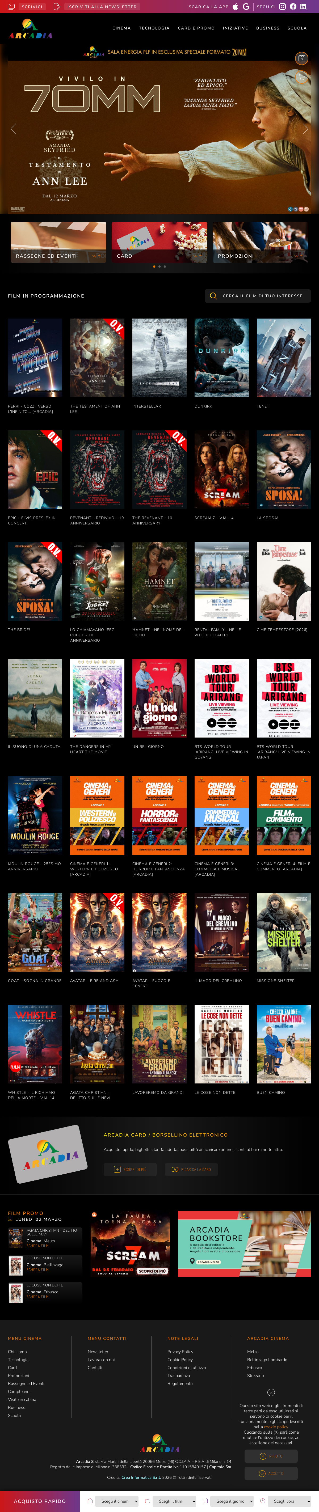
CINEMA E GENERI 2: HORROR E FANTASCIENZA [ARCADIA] (158, 869)
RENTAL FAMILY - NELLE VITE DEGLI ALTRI (218, 632)
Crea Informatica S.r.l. (141, 1477)
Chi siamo (17, 1352)
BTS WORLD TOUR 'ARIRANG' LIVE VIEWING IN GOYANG (221, 752)
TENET (263, 406)
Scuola (297, 28)
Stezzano (255, 1376)
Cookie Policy (180, 1360)
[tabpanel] (58, 242)
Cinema (121, 28)
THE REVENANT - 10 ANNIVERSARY (152, 520)
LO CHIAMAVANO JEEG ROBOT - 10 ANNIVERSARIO (92, 635)
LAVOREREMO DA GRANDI (158, 1092)
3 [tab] (164, 266)
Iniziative (235, 28)
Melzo (253, 1352)
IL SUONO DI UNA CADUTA (34, 746)
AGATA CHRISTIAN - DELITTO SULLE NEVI (90, 1095)
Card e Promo (196, 28)
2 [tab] (159, 266)
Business (268, 28)
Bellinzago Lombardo (267, 1360)
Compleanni (19, 1392)
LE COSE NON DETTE (215, 1092)
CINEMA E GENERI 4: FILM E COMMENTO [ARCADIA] (283, 866)
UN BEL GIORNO (148, 746)
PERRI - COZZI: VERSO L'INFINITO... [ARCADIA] (30, 409)
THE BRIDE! (19, 629)
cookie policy (276, 1427)
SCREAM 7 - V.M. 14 (214, 517)
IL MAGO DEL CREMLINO (218, 980)
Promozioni (18, 1376)
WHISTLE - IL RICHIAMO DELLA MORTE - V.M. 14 (31, 1095)
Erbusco (254, 1368)
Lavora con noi (101, 1360)
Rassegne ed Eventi (26, 1384)
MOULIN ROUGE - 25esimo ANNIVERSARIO (34, 866)
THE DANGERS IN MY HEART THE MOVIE (90, 749)
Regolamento (180, 1384)
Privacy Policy (180, 1352)
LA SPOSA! (267, 517)
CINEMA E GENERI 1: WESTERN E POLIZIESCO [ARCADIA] (94, 869)
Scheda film (38, 1245)
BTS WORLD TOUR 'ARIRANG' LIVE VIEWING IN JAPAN (283, 752)
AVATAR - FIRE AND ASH (94, 980)
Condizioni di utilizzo (186, 1368)
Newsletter (98, 1352)
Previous (13, 129)
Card (12, 1368)
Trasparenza (178, 1376)
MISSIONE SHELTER (276, 980)
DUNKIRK (203, 406)
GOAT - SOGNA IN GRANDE (35, 980)
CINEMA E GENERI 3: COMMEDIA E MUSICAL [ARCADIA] (217, 869)
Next (305, 129)
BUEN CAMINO (271, 1092)
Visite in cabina (22, 1400)
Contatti (95, 1368)
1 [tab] (154, 266)
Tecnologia (154, 28)
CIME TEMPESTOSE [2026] (282, 629)
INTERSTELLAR (146, 406)
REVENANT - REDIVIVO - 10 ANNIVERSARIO (97, 520)
